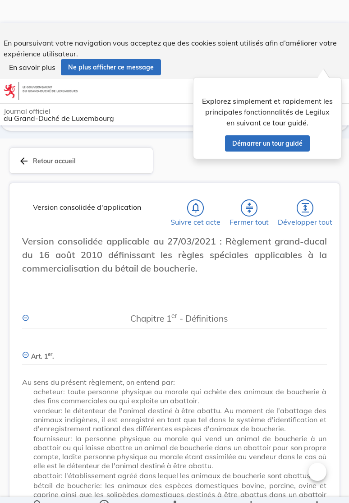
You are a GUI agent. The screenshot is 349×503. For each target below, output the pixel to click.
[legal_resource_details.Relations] (174, 488)
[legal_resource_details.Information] (103, 488)
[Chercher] (38, 488)
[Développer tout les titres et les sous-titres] (305, 208)
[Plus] (316, 488)
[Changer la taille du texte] (317, 251)
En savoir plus (32, 44)
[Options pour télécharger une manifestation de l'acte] (250, 488)
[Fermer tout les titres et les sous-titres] (249, 208)
